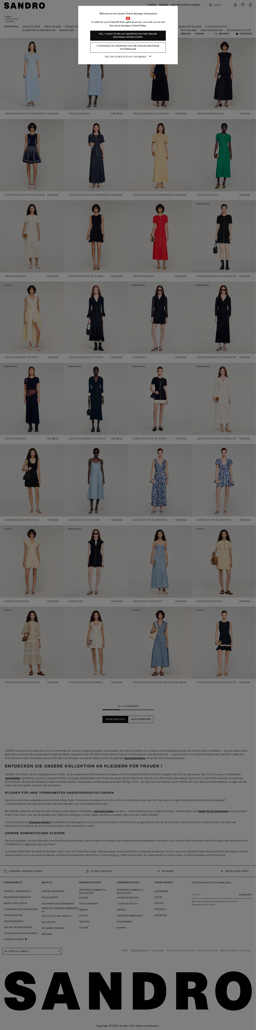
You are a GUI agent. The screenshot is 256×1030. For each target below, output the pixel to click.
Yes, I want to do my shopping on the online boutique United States (128, 35)
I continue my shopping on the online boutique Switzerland (128, 47)
